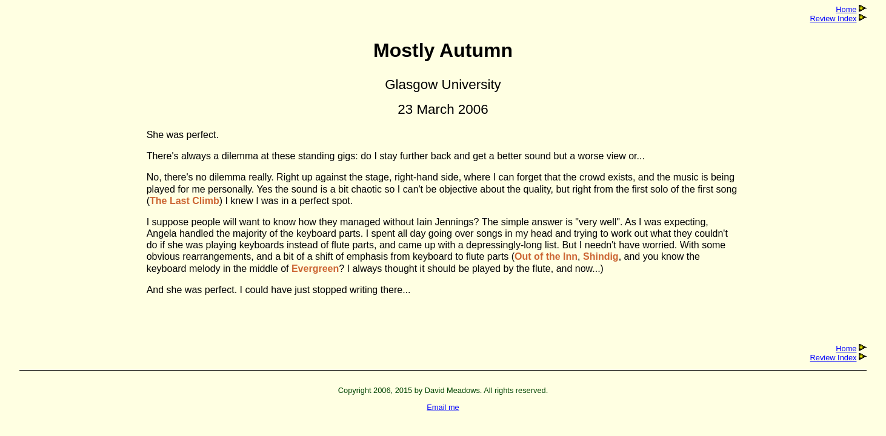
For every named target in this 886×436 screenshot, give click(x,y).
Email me (443, 407)
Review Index (833, 18)
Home (846, 9)
